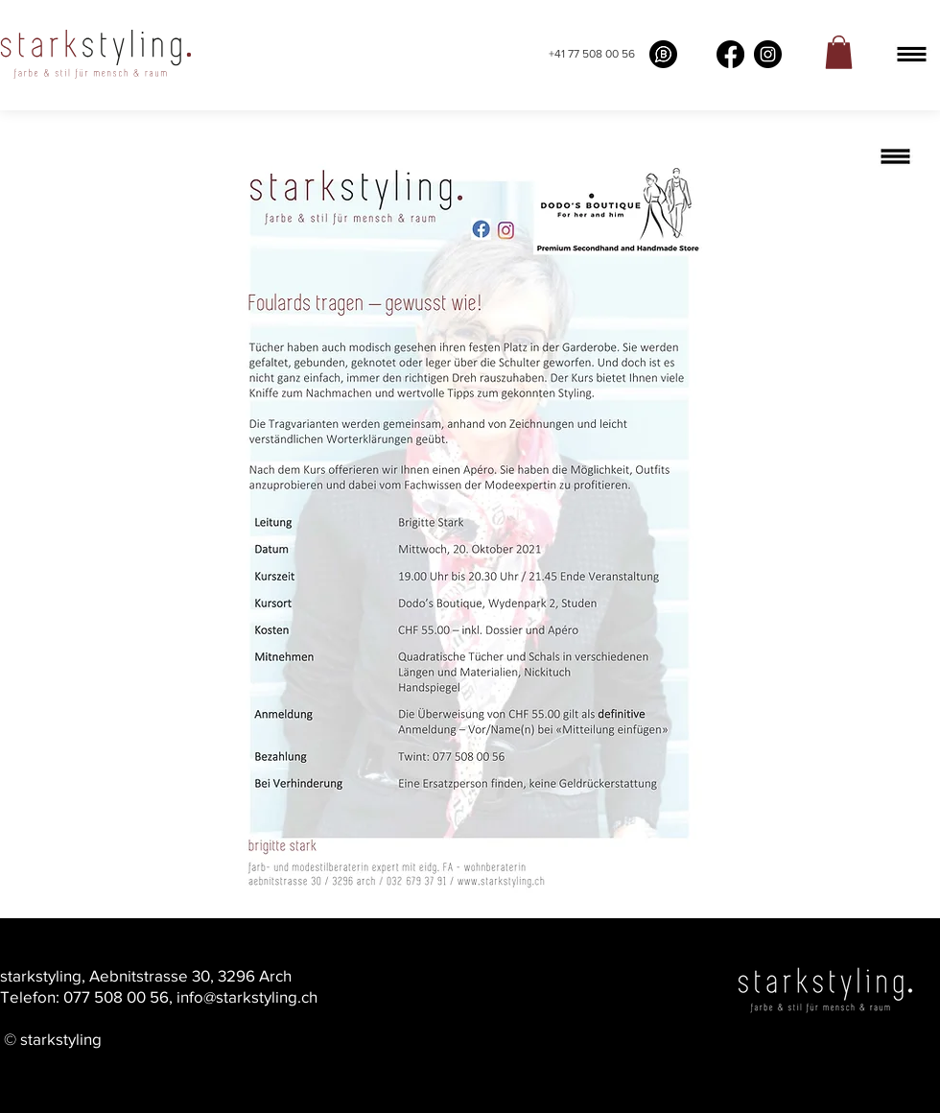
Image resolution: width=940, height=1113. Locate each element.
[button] (911, 54)
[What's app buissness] (663, 54)
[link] (839, 52)
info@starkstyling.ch (246, 996)
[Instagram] (768, 54)
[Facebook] (730, 54)
